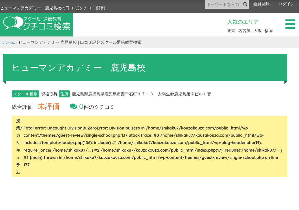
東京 (231, 30)
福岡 (269, 30)
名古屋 (244, 30)
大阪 (257, 30)
